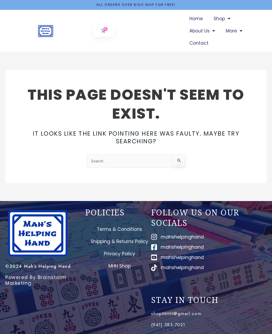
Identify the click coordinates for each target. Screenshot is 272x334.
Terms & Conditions (119, 229)
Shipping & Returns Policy (119, 241)
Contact (199, 43)
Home (196, 18)
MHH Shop (119, 266)
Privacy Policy (119, 253)
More (234, 31)
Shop (222, 18)
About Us (202, 31)
